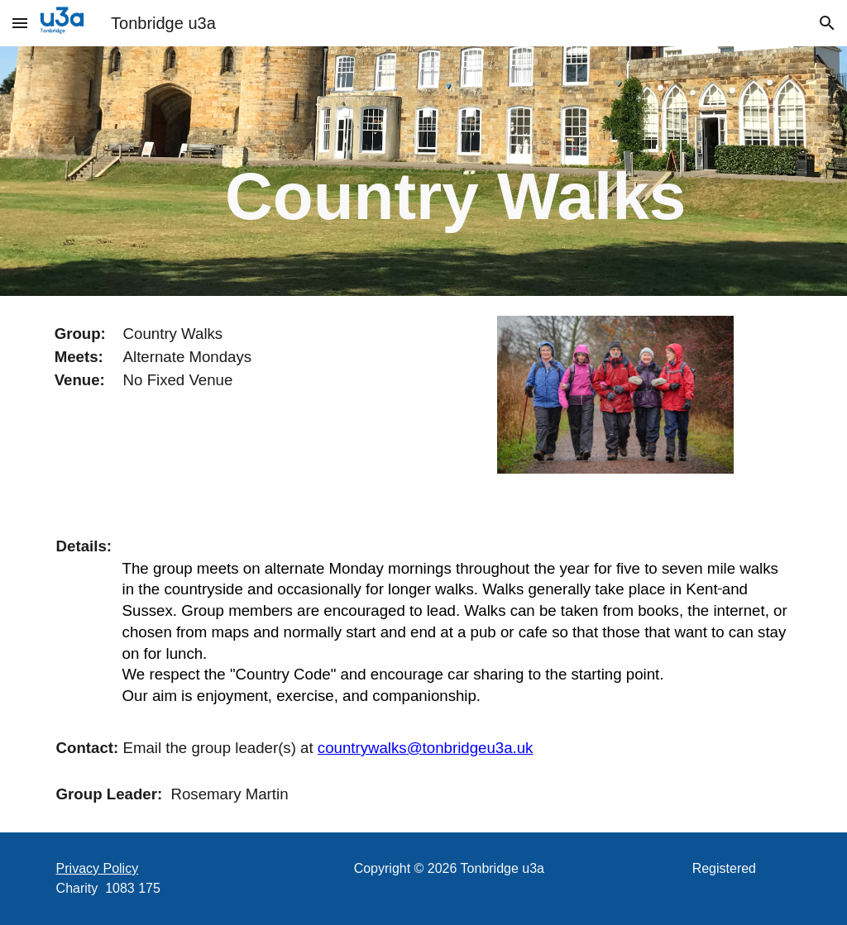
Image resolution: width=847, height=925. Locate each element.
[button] (20, 22)
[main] (455, 171)
